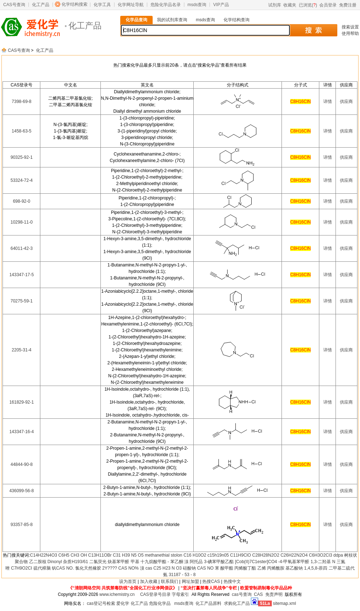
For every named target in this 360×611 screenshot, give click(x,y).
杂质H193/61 (75, 561)
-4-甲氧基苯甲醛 (294, 561)
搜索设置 (350, 27)
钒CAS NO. (63, 568)
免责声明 (274, 594)
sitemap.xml (284, 603)
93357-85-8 (21, 524)
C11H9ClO (240, 555)
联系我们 (169, 581)
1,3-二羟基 (321, 561)
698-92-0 (21, 201)
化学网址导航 (131, 4)
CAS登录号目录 (155, 594)
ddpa (338, 555)
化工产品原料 (208, 603)
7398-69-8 (22, 101)
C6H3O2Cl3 (320, 555)
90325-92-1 (21, 157)
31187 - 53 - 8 (182, 574)
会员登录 (328, 5)
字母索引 (180, 594)
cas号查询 (242, 594)
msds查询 (197, 4)
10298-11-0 (21, 222)
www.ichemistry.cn (117, 594)
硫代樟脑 (42, 568)
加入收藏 (148, 581)
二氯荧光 (98, 561)
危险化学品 (160, 603)
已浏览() (308, 5)
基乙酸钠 (294, 568)
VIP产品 (221, 4)
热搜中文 (232, 581)
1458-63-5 (22, 131)
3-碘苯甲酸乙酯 (219, 561)
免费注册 (347, 5)
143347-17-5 (21, 274)
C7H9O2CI (21, 568)
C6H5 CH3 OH (72, 555)
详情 (327, 101)
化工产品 (40, 4)
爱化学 (122, 603)
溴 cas (146, 568)
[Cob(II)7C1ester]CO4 (256, 561)
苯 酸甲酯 (224, 568)
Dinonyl (55, 561)
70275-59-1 (21, 301)
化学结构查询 (236, 19)
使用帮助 (350, 33)
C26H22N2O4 (293, 555)
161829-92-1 (21, 402)
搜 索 (313, 30)
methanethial (157, 555)
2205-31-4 (22, 349)
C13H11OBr (100, 555)
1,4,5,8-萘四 (316, 568)
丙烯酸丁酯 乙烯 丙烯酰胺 (259, 568)
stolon (176, 555)
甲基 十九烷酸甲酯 (148, 561)
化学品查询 (136, 19)
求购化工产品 (237, 603)
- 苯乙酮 (175, 561)
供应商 (346, 101)
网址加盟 (190, 581)
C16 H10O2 (195, 555)
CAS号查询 (14, 4)
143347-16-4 (21, 431)
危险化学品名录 (165, 4)
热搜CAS (211, 581)
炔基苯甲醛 (118, 561)
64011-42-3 (21, 248)
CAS (258, 594)
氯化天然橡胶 (88, 568)
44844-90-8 (21, 464)
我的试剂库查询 (172, 19)
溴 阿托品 (193, 561)
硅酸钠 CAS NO (198, 568)
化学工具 (102, 4)
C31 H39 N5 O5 (128, 555)
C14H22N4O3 (43, 555)
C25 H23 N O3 (167, 568)
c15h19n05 (218, 555)
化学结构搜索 (74, 4)
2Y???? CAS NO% (120, 568)
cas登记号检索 (101, 603)
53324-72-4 (21, 180)
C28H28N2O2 (265, 555)
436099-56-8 (21, 490)
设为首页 (127, 581)
